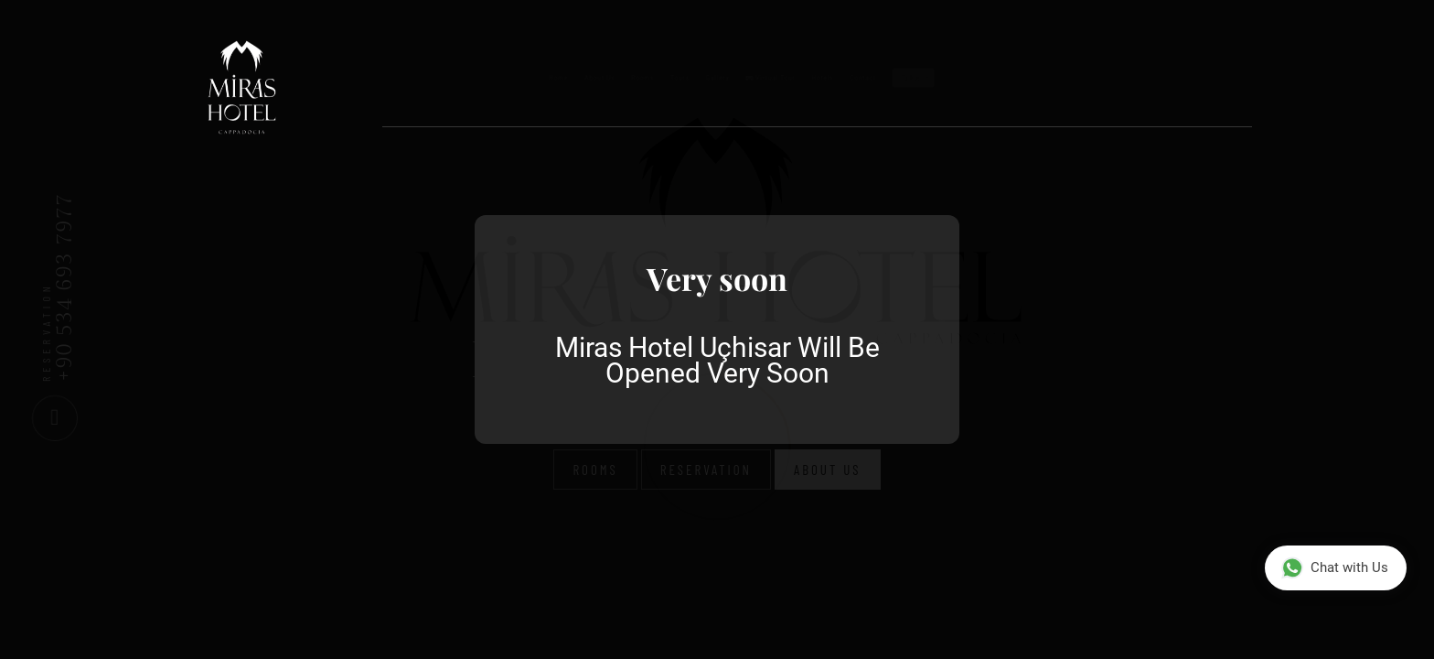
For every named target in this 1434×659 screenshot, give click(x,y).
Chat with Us (1334, 568)
